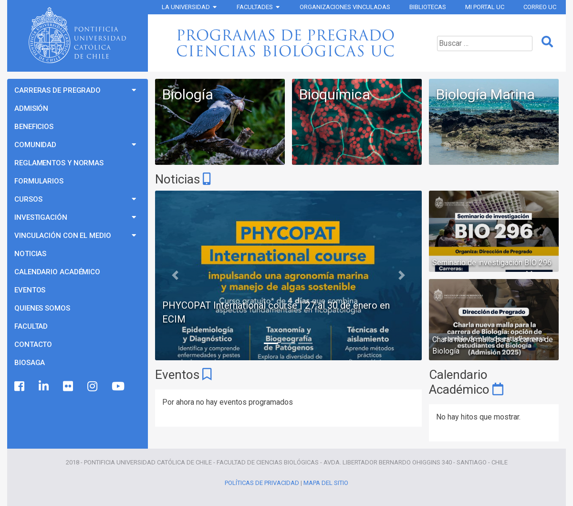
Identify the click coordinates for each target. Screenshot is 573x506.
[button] (175, 275)
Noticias (30, 253)
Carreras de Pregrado (57, 90)
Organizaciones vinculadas (345, 7)
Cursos (28, 199)
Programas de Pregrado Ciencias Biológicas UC (288, 43)
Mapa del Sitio (325, 482)
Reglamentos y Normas (59, 163)
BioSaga (29, 362)
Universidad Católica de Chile (77, 35)
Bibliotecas (427, 7)
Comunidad (35, 144)
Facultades (255, 7)
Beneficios (33, 126)
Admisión (31, 108)
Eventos (29, 290)
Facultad (31, 326)
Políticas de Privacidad (262, 482)
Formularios (38, 181)
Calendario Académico (57, 272)
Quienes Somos (42, 308)
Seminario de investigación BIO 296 (492, 262)
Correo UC (539, 7)
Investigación (40, 217)
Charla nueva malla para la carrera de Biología (492, 345)
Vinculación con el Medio (62, 235)
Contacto (33, 344)
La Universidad (186, 7)
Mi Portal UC (484, 7)
